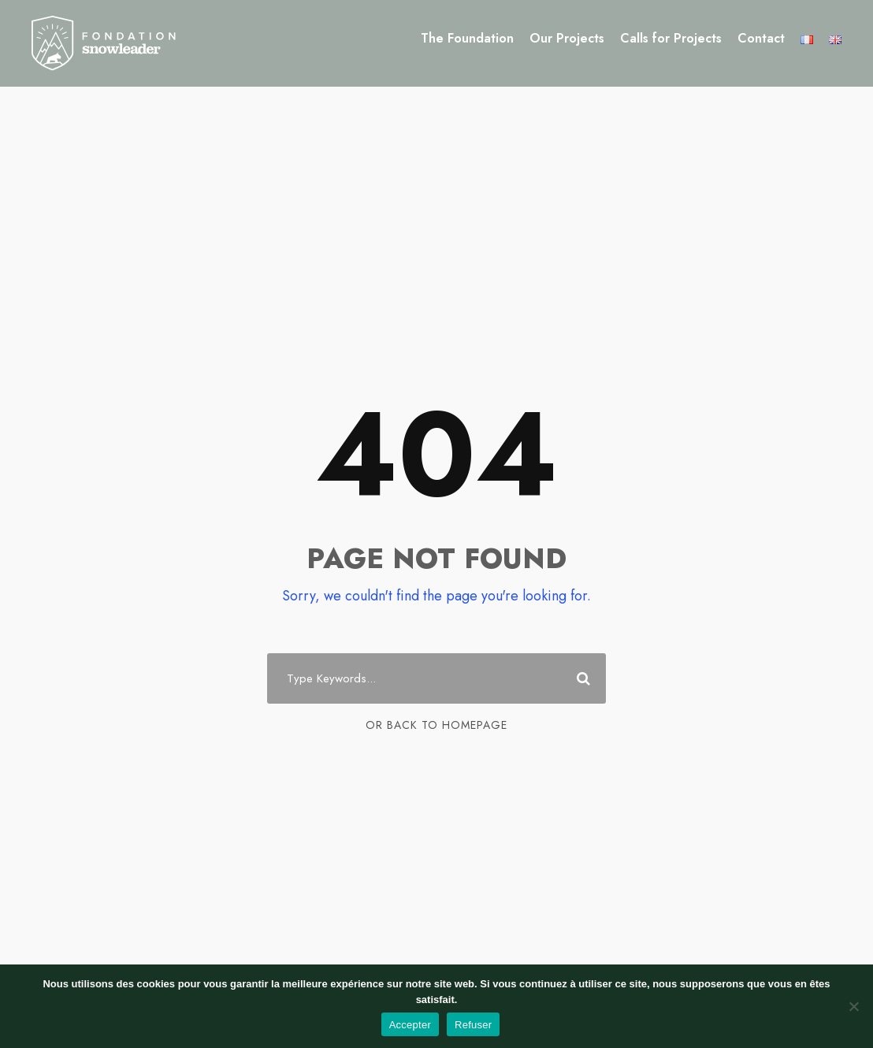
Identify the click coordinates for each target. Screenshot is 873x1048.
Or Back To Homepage (436, 725)
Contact (761, 38)
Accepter (410, 1025)
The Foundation (467, 38)
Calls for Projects (671, 38)
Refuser (473, 1025)
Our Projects (566, 38)
